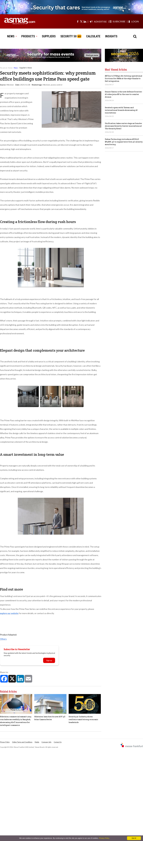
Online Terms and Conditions (22, 742)
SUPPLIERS (49, 36)
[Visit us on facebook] (77, 21)
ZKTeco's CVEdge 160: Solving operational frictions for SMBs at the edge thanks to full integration (123, 78)
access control (56, 85)
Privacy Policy (5, 742)
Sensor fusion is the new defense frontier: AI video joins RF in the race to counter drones (123, 94)
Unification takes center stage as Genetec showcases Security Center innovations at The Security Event (123, 126)
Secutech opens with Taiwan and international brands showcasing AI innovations (121, 110)
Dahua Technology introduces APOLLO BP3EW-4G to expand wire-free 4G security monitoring (124, 142)
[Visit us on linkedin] (85, 21)
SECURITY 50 (68, 36)
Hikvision (46, 85)
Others (3, 639)
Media (37, 742)
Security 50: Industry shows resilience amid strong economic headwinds (83, 719)
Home (10, 68)
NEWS (12, 36)
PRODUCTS (29, 36)
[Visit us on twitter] (81, 21)
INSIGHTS (111, 36)
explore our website (9, 613)
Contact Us (57, 742)
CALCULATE (93, 36)
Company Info (46, 742)
